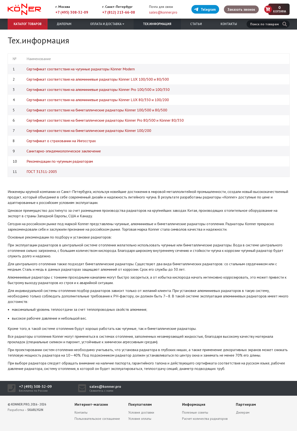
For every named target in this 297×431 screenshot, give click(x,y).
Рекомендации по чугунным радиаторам (60, 161)
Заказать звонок (241, 9)
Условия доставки (141, 412)
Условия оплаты (139, 419)
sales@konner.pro (163, 12)
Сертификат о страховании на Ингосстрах (61, 140)
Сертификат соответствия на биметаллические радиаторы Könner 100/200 (89, 130)
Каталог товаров (28, 24)
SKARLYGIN (35, 410)
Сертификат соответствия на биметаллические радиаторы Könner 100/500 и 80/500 (97, 110)
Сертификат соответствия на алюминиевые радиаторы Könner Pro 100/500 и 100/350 (98, 89)
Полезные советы (195, 412)
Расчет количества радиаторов (205, 419)
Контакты (229, 24)
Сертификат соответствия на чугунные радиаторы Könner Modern (81, 69)
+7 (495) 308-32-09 (71, 12)
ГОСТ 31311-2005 (42, 171)
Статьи (196, 24)
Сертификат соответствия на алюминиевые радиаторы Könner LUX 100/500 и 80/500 (98, 79)
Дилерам (64, 24)
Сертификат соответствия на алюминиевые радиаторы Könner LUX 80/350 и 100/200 (98, 99)
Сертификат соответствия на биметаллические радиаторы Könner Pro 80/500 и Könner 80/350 (105, 120)
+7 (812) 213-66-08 (118, 12)
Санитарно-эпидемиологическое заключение (64, 151)
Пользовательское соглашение (97, 419)
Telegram (205, 9)
